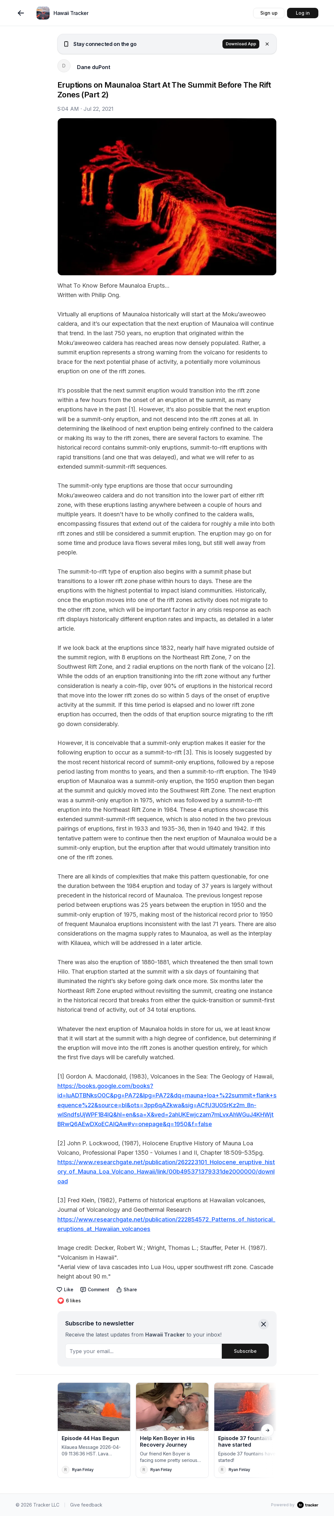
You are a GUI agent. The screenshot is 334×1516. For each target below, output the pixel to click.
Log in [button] (303, 13)
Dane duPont (93, 67)
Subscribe (245, 1351)
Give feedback (86, 1505)
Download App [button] (241, 43)
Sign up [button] (269, 13)
